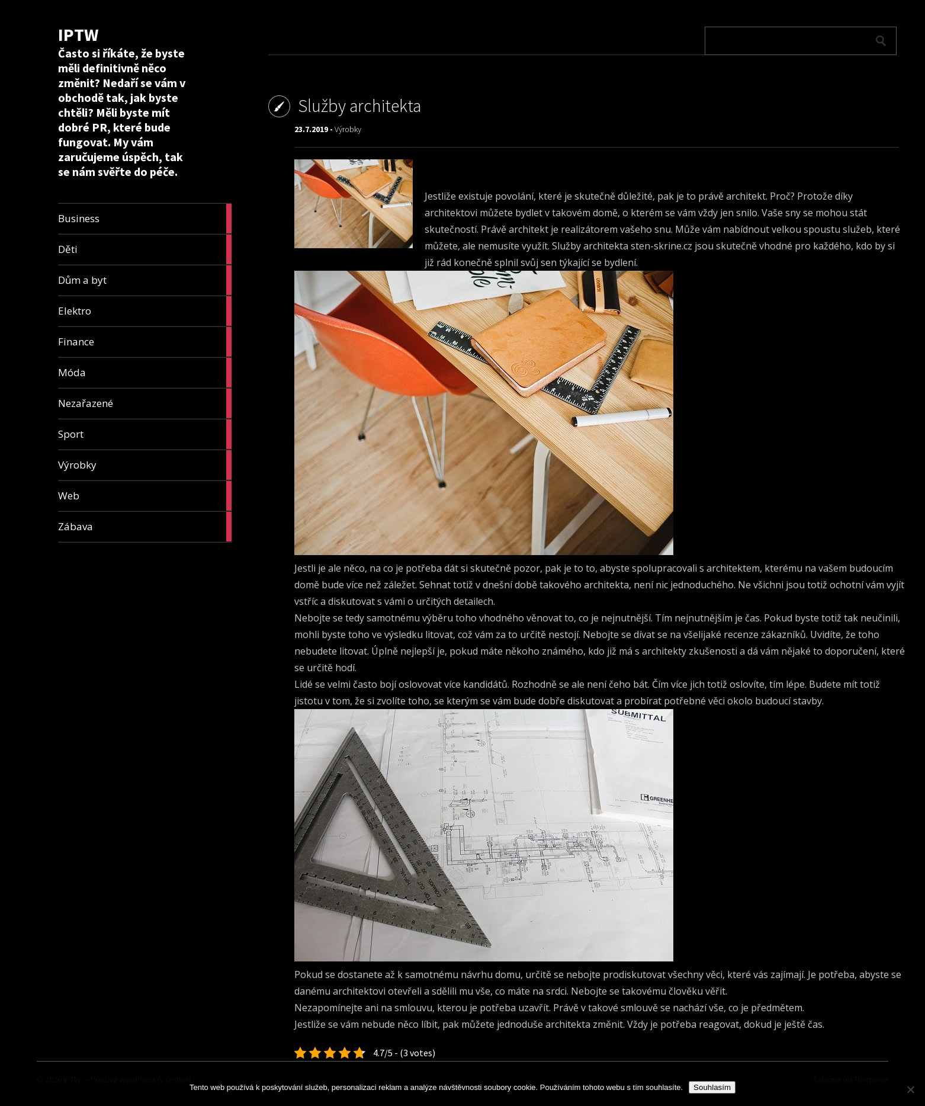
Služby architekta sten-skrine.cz (622, 245)
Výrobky (348, 129)
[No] (910, 1089)
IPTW (78, 34)
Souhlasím (712, 1087)
